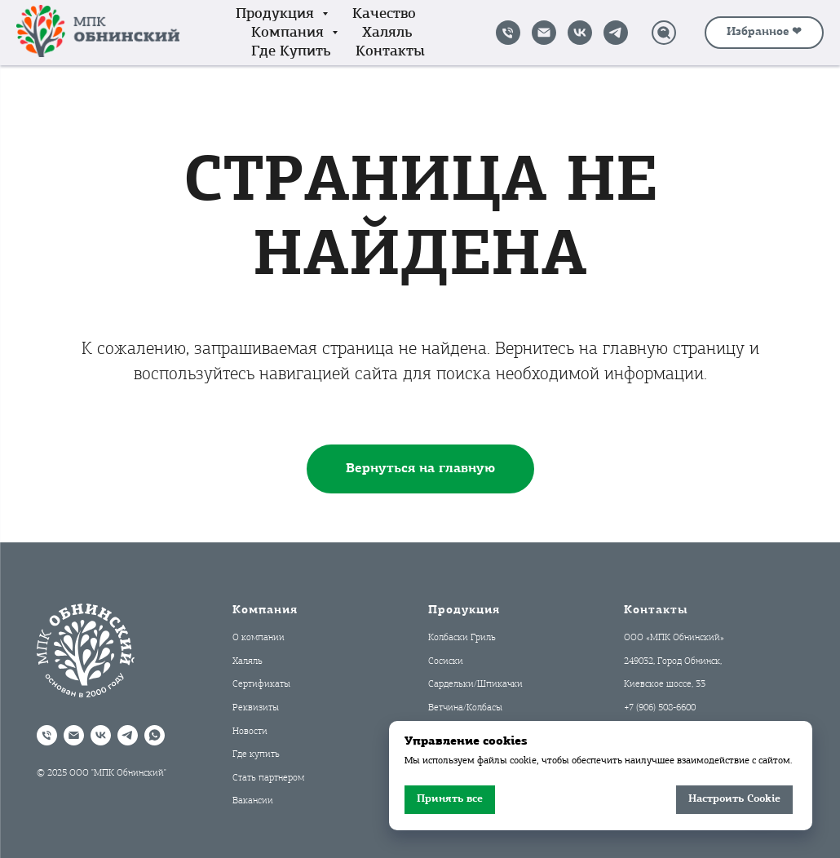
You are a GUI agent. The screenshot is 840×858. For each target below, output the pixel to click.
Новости (249, 731)
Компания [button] (289, 33)
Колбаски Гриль (462, 638)
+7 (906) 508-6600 (660, 708)
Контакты (390, 52)
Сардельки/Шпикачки (475, 684)
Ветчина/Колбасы (465, 708)
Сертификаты (261, 684)
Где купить (291, 52)
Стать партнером (268, 778)
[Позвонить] (508, 32)
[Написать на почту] (544, 32)
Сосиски (445, 661)
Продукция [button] (277, 14)
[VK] (580, 32)
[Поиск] (664, 32)
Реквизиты (255, 708)
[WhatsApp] (154, 735)
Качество (384, 14)
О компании (258, 638)
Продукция (464, 610)
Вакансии (252, 801)
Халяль (387, 33)
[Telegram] (615, 32)
